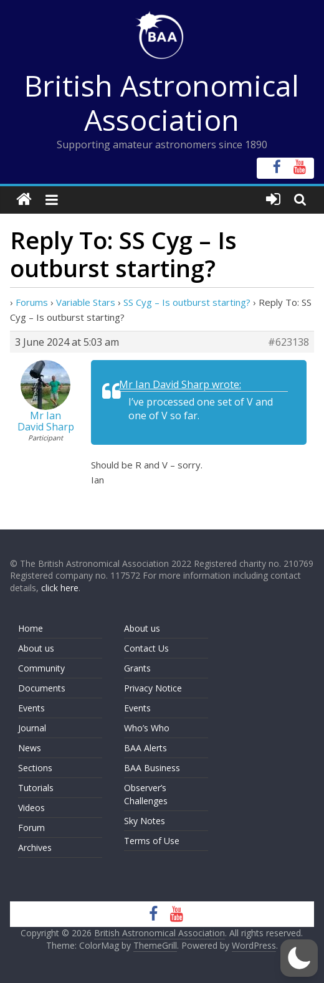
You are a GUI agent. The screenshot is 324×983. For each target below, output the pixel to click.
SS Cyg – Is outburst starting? (186, 302)
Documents (41, 688)
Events (31, 708)
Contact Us (146, 648)
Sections (35, 768)
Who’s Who (146, 728)
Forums (32, 302)
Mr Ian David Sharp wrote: (180, 384)
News (29, 748)
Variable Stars (85, 302)
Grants (137, 668)
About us (36, 648)
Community (41, 668)
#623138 (288, 342)
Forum (31, 827)
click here (60, 588)
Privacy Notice (153, 688)
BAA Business (152, 768)
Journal (32, 728)
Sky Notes (144, 821)
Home (30, 628)
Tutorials (36, 788)
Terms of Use (151, 841)
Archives (35, 847)
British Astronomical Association (161, 102)
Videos (31, 808)
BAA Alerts (145, 748)
